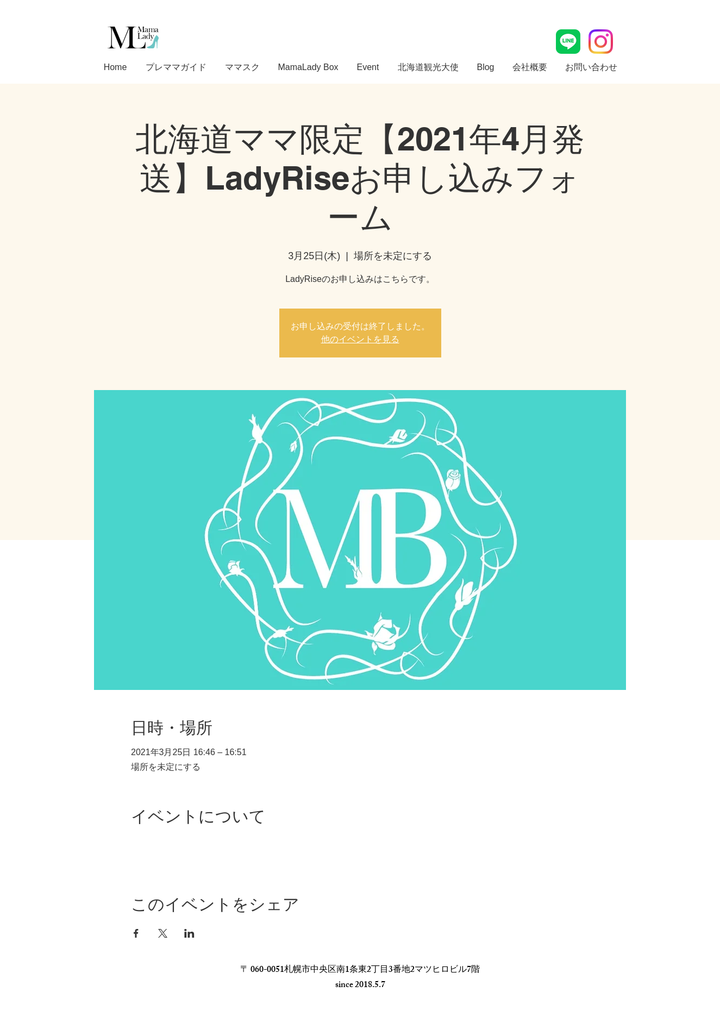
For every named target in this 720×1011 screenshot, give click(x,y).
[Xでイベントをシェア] (163, 933)
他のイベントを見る (360, 339)
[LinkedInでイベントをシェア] (189, 933)
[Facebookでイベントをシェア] (136, 933)
